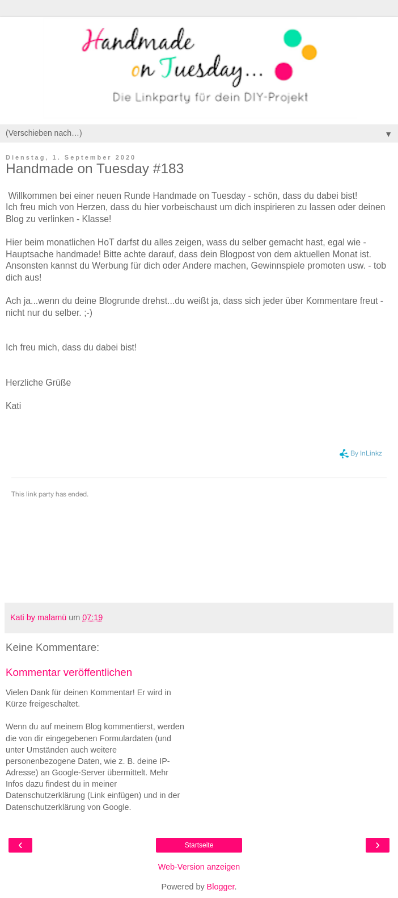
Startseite (199, 845)
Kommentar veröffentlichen (69, 672)
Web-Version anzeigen (199, 866)
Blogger (221, 886)
